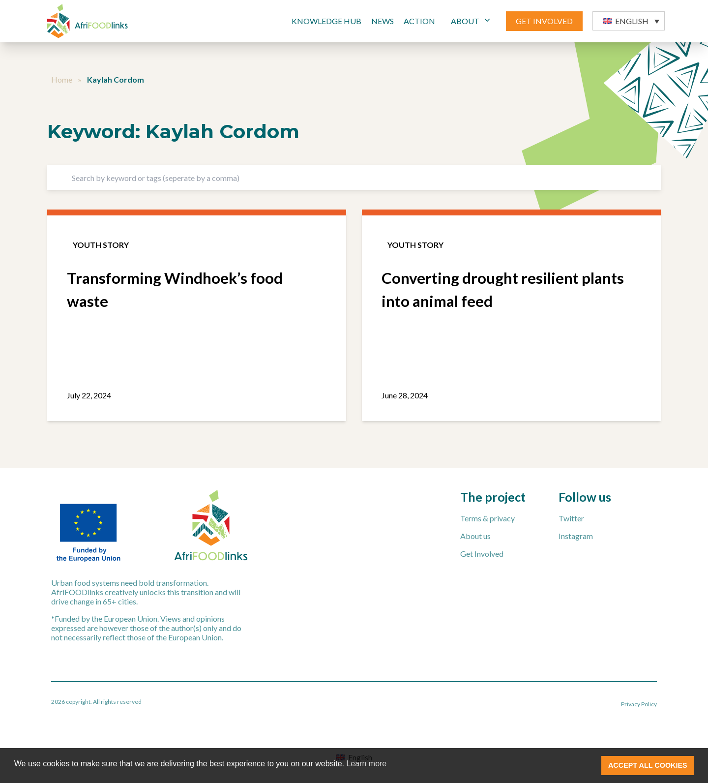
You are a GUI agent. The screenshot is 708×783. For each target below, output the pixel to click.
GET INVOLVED (544, 21)
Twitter (571, 518)
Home (61, 79)
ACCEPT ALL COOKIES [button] (647, 765)
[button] (628, 20)
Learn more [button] (366, 763)
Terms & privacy (487, 518)
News (382, 21)
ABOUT (471, 20)
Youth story (101, 244)
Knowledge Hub (326, 21)
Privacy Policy (639, 704)
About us (475, 536)
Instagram (576, 536)
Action (419, 21)
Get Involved (481, 553)
